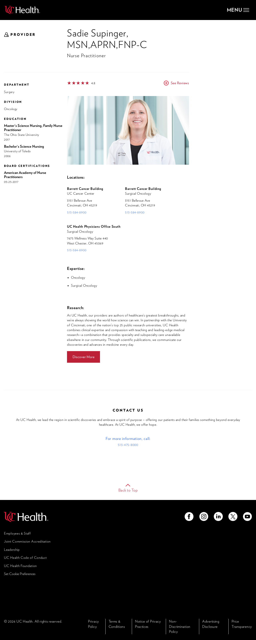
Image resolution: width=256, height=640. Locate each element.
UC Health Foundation (20, 566)
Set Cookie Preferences (19, 574)
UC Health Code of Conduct (25, 558)
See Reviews (180, 83)
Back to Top (128, 490)
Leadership (12, 550)
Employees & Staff (17, 533)
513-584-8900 (77, 212)
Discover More (83, 357)
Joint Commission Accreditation (27, 541)
